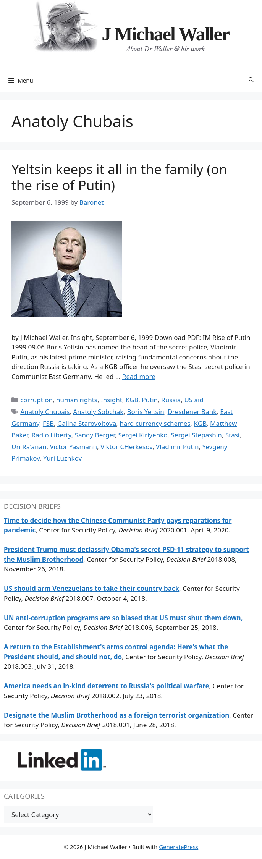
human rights (76, 399)
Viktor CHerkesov (126, 446)
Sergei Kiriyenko (142, 434)
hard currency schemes (155, 423)
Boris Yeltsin (145, 411)
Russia (171, 399)
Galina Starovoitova (86, 423)
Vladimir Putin (177, 446)
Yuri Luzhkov (62, 458)
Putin (150, 399)
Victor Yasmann (73, 446)
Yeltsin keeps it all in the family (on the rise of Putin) (119, 177)
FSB (48, 423)
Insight (111, 399)
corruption (36, 399)
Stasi (232, 434)
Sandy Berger (95, 434)
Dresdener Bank (192, 411)
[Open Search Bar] (251, 80)
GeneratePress (178, 847)
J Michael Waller (165, 34)
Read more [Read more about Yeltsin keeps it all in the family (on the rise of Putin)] (138, 376)
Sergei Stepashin (196, 434)
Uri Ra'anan (28, 446)
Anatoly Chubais (45, 411)
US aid (194, 399)
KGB (132, 399)
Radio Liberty (51, 434)
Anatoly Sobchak (98, 411)
